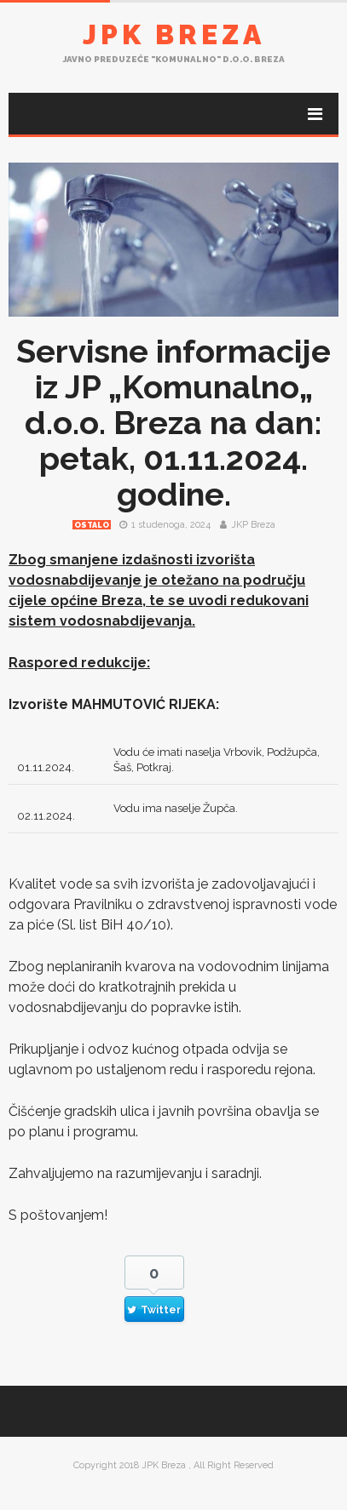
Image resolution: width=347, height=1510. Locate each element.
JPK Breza (174, 34)
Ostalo (91, 525)
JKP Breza (253, 524)
